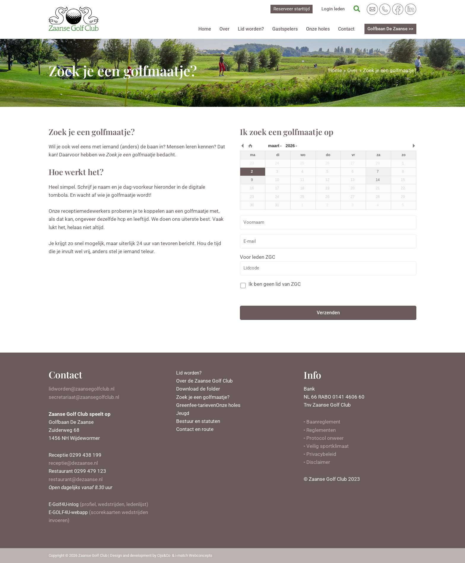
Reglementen (321, 430)
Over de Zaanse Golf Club (204, 381)
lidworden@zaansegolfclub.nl (81, 389)
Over (224, 29)
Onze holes (318, 29)
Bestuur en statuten (198, 421)
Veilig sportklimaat (327, 446)
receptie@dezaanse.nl (73, 463)
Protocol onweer (325, 438)
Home (204, 29)
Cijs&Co (163, 555)
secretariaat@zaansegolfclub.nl (84, 397)
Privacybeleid (321, 454)
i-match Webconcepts (193, 555)
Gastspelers (285, 29)
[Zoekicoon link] (357, 9)
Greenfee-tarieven (196, 405)
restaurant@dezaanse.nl (76, 479)
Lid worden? (251, 29)
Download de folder (198, 389)
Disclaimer (318, 462)
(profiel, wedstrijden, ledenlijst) (100, 504)
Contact (346, 29)
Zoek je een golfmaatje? (203, 397)
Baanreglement (323, 422)
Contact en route (195, 429)
